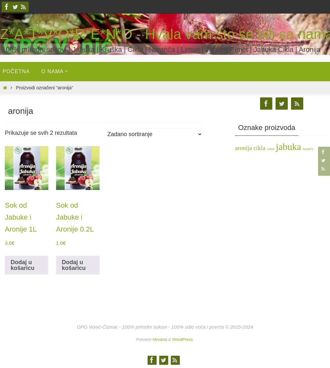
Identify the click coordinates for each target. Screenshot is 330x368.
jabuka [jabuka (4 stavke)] (288, 147)
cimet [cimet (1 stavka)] (271, 149)
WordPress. (183, 339)
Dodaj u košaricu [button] (22, 265)
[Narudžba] (153, 134)
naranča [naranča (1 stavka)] (308, 149)
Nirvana (159, 339)
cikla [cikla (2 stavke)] (259, 147)
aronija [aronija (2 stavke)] (243, 147)
